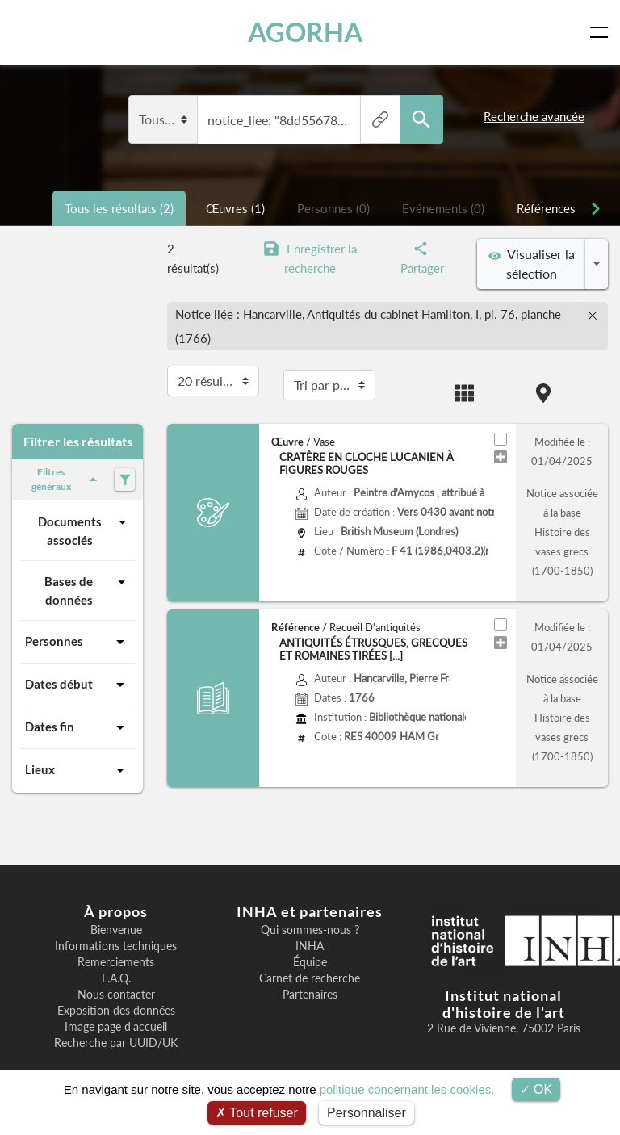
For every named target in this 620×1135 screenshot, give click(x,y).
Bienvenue (116, 930)
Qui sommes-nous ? (310, 930)
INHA (309, 946)
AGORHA (305, 32)
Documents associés (84, 530)
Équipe (310, 962)
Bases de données (87, 589)
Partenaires (310, 995)
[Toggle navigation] (602, 32)
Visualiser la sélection (531, 263)
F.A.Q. (116, 978)
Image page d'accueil (116, 1027)
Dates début (77, 684)
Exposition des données (116, 1011)
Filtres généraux (67, 479)
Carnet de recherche (309, 978)
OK (536, 1089)
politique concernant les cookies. (407, 1089)
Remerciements (116, 962)
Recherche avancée (534, 116)
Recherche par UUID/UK (116, 1043)
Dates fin (77, 727)
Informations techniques (116, 946)
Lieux (77, 770)
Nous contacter (116, 995)
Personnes (77, 641)
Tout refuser (257, 1113)
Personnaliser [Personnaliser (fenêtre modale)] (366, 1113)
